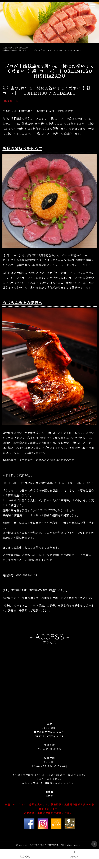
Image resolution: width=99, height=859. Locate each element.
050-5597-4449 (26, 575)
